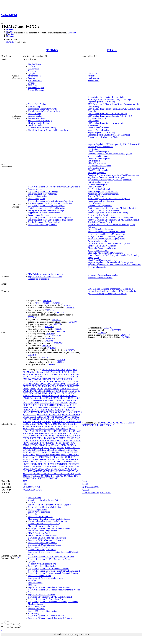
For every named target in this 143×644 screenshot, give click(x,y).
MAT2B (55, 421)
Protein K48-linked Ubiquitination (42, 531)
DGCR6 (26, 391)
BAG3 (54, 377)
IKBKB (50, 410)
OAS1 (41, 431)
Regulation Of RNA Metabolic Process (44, 545)
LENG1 (40, 417)
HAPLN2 (61, 405)
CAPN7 (43, 379)
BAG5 (60, 377)
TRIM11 (40, 457)
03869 (85, 484)
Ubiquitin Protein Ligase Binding (42, 564)
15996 (25, 484)
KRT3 (64, 414)
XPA (25, 473)
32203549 (49, 364)
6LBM (103, 493)
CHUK (41, 386)
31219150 (70, 350)
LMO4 (32, 419)
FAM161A (36, 395)
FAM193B (46, 395)
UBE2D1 (34, 464)
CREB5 (40, 388)
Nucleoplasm (33, 69)
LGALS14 (48, 417)
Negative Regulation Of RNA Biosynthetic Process (49, 559)
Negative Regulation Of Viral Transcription (46, 206)
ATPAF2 (76, 374)
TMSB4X (45, 455)
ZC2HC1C (45, 473)
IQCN (51, 412)
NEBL (67, 426)
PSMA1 (40, 438)
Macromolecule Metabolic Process (42, 526)
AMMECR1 (34, 372)
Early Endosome (35, 80)
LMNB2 (75, 417)
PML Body (32, 85)
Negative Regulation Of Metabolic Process (46, 616)
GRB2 (40, 405)
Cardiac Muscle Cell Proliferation (102, 246)
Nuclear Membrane (36, 90)
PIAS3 (78, 431)
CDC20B (35, 384)
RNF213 (45, 443)
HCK (75, 405)
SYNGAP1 (27, 452)
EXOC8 (72, 393)
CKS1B (55, 386)
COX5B (75, 386)
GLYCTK (50, 403)
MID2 (53, 424)
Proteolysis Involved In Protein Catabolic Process (49, 528)
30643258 (60, 331)
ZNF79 (56, 478)
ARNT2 (48, 374)
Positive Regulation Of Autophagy (42, 194)
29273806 (58, 303)
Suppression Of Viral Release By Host (44, 213)
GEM (25, 403)
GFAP (30, 403)
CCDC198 (56, 381)
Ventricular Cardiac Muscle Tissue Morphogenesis (109, 243)
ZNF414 (51, 476)
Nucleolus (32, 71)
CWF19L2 (54, 388)
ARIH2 (34, 374)
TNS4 (63, 455)
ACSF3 (69, 370)
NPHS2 (85, 425)
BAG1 (48, 377)
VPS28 (59, 471)
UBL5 (47, 469)
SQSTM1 (36, 450)
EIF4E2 (45, 393)
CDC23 (43, 384)
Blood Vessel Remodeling (98, 170)
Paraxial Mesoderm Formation (100, 229)
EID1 (72, 391)
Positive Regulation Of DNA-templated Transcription (50, 220)
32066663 (56, 329)
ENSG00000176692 (90, 487)
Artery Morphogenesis (97, 241)
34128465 (49, 341)
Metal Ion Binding (36, 125)
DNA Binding (34, 106)
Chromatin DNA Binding (98, 128)
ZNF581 (33, 478)
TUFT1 (50, 462)
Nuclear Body (93, 80)
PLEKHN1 (53, 433)
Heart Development (96, 187)
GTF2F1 (53, 405)
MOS (58, 424)
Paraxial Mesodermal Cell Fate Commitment (106, 231)
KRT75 (70, 414)
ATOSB (69, 374)
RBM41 (60, 440)
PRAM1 (60, 436)
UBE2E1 (67, 464)
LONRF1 (45, 419)
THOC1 (32, 455)
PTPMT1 (63, 438)
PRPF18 (76, 436)
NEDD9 (73, 426)
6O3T (108, 493)
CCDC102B (28, 381)
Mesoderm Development (98, 184)
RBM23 (53, 440)
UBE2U (26, 469)
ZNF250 (36, 476)
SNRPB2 (60, 447)
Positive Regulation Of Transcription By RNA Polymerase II (113, 220)
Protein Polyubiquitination (39, 512)
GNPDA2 (64, 403)
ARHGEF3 (61, 372)
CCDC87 (66, 381)
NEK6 (31, 429)
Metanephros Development (99, 156)
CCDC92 (74, 381)
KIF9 (52, 414)
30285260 (46, 357)
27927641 (124, 337)
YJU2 (29, 473)
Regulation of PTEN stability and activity (45, 276)
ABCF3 (52, 370)
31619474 (40, 303)
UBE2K (48, 466)
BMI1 (25, 379)
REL (79, 440)
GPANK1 (73, 403)
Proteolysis (32, 580)
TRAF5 (33, 457)
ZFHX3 (61, 473)
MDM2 (26, 424)
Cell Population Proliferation (100, 189)
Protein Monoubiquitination (39, 575)
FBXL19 (48, 398)
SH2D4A (41, 445)
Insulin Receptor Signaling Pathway (103, 191)
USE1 (74, 469)
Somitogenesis (94, 161)
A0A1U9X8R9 (29, 490)
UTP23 (39, 471)
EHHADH (64, 391)
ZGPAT (78, 473)
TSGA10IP (73, 459)
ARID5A (26, 374)
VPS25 (52, 471)
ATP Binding (33, 613)
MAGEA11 (63, 419)
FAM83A (55, 395)
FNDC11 (69, 398)
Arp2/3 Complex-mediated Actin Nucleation (46, 208)
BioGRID (10, 42)
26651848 (32, 355)
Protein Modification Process (40, 516)
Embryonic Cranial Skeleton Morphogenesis (106, 234)
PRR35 (33, 438)
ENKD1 (52, 393)
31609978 (116, 330)
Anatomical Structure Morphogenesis (103, 194)
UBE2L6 (56, 466)
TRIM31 (71, 457)
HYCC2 (37, 410)
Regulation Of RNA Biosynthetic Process (45, 540)
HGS (40, 407)
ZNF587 (41, 478)
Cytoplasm (32, 73)
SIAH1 (57, 445)
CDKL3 (63, 384)
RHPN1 (26, 443)
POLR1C (74, 433)
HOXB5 (62, 407)
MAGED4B (74, 419)
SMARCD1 (38, 447)
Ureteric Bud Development (99, 158)
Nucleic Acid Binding (37, 104)
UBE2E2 (75, 464)
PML (60, 433)
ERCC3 (65, 393)
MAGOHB (36, 421)
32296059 (49, 303)
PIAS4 (25, 433)
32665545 (59, 312)
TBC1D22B (57, 452)
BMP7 (31, 379)
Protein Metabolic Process (39, 547)
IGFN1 (44, 410)
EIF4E (39, 393)
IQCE (46, 412)
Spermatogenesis (35, 189)
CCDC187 (47, 381)
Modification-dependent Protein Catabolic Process (49, 519)
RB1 (47, 440)
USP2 (25, 471)
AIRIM (26, 372)
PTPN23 (70, 438)
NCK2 (47, 426)
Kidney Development (97, 163)
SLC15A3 (71, 445)
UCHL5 (61, 469)
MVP (33, 426)
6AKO (91, 493)
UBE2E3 (26, 466)
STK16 (61, 450)
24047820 (61, 360)
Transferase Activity (36, 118)
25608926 (47, 301)
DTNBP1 (56, 391)
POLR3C (27, 436)
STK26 (74, 450)
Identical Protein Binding (38, 123)
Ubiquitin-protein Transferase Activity (44, 111)
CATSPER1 (61, 379)
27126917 (56, 319)
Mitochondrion (34, 76)
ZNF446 (67, 476)
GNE (57, 403)
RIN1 (38, 443)
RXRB (72, 443)
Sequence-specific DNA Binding (101, 132)
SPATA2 (76, 447)
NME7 (52, 429)
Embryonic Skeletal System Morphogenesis (106, 239)
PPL (46, 436)
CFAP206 (71, 384)
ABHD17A (60, 370)
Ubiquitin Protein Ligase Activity (42, 128)
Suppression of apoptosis (38, 279)
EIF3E (25, 393)
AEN (75, 370)
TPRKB (75, 455)
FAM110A (27, 395)
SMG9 (46, 447)
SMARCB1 (28, 447)
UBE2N (63, 466)
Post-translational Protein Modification (44, 507)
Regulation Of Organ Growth (100, 222)
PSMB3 (54, 438)
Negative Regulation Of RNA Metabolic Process (48, 568)
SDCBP (33, 445)
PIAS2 (72, 431)
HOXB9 (70, 407)
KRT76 (77, 414)
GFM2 (43, 403)
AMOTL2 (44, 372)
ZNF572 (74, 476)
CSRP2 (47, 388)
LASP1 (33, 417)
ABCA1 (45, 370)
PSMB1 (47, 438)
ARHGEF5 (70, 372)
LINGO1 (68, 417)
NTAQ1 (26, 431)
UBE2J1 (40, 466)
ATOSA (62, 374)
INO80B (26, 412)
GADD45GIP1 (43, 400)
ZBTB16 (36, 473)
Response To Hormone (97, 196)
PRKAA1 (69, 436)
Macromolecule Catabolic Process (42, 535)
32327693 (50, 338)
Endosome (32, 78)
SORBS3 (69, 447)
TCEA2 (66, 452)
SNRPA (53, 447)
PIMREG (39, 433)
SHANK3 (50, 445)
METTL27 (130, 423)
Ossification (93, 149)
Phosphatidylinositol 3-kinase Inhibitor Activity (48, 130)
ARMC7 (41, 374)
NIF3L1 (45, 429)
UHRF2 (68, 469)
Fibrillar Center (34, 64)
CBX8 (69, 379)
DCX (69, 388)
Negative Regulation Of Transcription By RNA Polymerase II (54, 187)
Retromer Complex (36, 87)
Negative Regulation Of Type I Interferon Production (50, 201)
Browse (9, 29)
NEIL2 (26, 429)
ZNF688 (49, 478)
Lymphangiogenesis (96, 168)
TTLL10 (33, 462)
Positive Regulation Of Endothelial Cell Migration (109, 198)
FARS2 (26, 398)
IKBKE (58, 410)
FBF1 (41, 398)
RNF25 (52, 443)
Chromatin (92, 73)
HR (24, 410)
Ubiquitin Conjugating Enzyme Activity (45, 500)
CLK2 (61, 386)
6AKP (96, 493)
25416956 (72, 33)
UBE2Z (41, 469)
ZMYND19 (28, 476)
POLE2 (66, 433)
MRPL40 (65, 424)
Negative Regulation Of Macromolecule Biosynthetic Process (54, 590)
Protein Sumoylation (36, 198)
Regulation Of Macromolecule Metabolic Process (49, 587)
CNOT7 (102, 423)
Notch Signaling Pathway (98, 182)
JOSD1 (63, 412)
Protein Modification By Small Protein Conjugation (50, 505)
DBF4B (63, 388)
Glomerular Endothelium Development (104, 248)
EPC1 (59, 393)
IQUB (57, 412)
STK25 (67, 450)
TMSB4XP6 (55, 455)
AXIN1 (33, 377)
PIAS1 (66, 431)
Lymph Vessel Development (99, 165)
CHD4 (34, 386)
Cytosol (31, 83)
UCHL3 (54, 469)
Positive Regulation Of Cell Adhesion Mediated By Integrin (113, 208)
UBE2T (78, 466)
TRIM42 (34, 459)
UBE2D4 (59, 464)
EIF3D (77, 391)
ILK (72, 410)
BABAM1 (41, 377)
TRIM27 (52, 50)
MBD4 (62, 421)
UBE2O (71, 466)
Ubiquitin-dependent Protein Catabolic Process (48, 521)
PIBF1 (31, 433)
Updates (10, 36)
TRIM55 (58, 459)
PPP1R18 (52, 436)
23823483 (108, 328)
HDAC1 (26, 407)
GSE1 (46, 405)
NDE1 (61, 426)
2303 (84, 481)
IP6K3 (40, 412)
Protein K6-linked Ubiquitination (42, 566)
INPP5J (33, 412)
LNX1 (38, 419)
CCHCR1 (27, 384)
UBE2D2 (42, 464)
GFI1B (36, 403)
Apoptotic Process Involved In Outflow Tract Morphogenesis (113, 175)
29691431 (49, 334)
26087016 (32, 317)
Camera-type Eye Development (101, 215)
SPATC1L (27, 450)
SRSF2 (43, 450)
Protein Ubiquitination (37, 196)
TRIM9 (65, 459)
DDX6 (75, 388)
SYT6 (41, 452)
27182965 (102, 332)
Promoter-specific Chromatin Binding (103, 137)
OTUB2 (52, 431)
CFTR (78, 384)
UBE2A (26, 464)
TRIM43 (42, 459)
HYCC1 (29, 410)
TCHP (25, 455)
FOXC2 (112, 50)
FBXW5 (55, 398)
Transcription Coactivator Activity (42, 109)
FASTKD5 (34, 398)
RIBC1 (33, 443)
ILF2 (68, 410)
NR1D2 (72, 429)
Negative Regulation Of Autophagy (43, 191)
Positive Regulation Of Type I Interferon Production (50, 203)
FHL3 (62, 398)
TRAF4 (26, 457)
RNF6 (58, 443)
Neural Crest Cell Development (101, 201)
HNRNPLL (53, 407)
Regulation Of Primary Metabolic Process (45, 578)
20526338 (51, 348)
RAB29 (33, 440)
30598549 (56, 336)
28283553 (125, 335)
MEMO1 (40, 424)
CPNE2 (26, 388)
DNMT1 (41, 391)
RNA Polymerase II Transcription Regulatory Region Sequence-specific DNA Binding (110, 100)
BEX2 (75, 377)
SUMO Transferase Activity (40, 121)
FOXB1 (77, 398)
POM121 (35, 436)
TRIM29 (63, 457)
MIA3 (47, 424)
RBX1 (67, 440)
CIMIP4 (47, 386)
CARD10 (51, 379)
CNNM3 (68, 386)
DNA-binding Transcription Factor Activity (106, 123)
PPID (41, 436)
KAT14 (78, 412)
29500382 (57, 324)
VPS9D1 (66, 471)
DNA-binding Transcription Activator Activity (107, 113)
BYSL (37, 379)
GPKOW (26, 405)
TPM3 (69, 455)
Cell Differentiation (96, 203)
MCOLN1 (76, 421)
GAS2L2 (54, 400)
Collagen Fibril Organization (100, 206)
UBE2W (33, 469)
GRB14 (34, 405)
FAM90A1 (64, 395)
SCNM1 (26, 445)
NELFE (38, 429)
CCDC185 (38, 381)
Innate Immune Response (38, 215)
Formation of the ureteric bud (100, 278)
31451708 (73, 322)
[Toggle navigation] (2, 23)
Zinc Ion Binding (35, 116)
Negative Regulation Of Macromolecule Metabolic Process (53, 573)
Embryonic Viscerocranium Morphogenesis (106, 236)
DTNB (48, 391)
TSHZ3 (26, 462)
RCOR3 (73, 440)
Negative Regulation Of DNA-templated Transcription (51, 557)
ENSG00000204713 (31, 487)
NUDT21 (34, 431)
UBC (75, 462)
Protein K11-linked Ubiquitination (42, 611)
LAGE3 (26, 417)
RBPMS (92, 425)
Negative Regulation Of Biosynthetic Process (47, 599)
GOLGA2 (111, 423)
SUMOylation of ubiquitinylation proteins (45, 274)
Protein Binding (34, 113)
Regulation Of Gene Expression (41, 594)
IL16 (64, 410)
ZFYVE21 (69, 473)
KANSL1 (71, 412)
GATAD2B (63, 400)
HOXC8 (77, 407)
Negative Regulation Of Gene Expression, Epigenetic (50, 217)
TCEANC (74, 452)
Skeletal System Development (100, 146)
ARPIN (55, 374)
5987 (25, 481)
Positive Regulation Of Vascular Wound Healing (108, 213)
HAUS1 (69, 405)
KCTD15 (32, 414)
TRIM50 (50, 459)
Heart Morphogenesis (97, 172)
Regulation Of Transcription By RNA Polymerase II (109, 180)
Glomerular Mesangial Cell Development (105, 253)
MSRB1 (73, 424)
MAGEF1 (27, 421)
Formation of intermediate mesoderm (103, 275)
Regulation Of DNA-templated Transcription (107, 177)
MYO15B (40, 426)
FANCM (72, 395)
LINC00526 (58, 417)
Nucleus (31, 66)
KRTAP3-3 (120, 423)
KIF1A (47, 414)
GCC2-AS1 (73, 400)
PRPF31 (26, 438)
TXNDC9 (58, 462)
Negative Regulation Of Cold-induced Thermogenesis (110, 262)
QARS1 (26, 440)
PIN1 (45, 433)
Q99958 (85, 490)
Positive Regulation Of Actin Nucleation (45, 222)
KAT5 (25, 414)
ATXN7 (26, 377)
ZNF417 (59, 476)
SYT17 (36, 452)
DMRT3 (33, 391)
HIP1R (45, 407)
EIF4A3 (32, 393)
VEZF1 (46, 471)
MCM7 (69, 421)
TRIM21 (48, 457)
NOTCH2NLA (62, 429)
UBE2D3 (51, 464)
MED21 (33, 424)
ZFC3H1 (54, 473)
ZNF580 (26, 478)
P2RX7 (59, 431)
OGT (46, 431)
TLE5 (38, 455)
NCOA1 (54, 426)
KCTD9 (40, 414)
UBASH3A (67, 462)
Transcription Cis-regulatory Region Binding (107, 97)
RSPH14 (65, 443)
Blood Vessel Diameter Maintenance (103, 260)
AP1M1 (52, 372)
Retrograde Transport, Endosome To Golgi (46, 210)
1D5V (85, 493)
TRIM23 (56, 457)
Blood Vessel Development (99, 151)
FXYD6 (33, 400)
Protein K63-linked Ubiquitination (42, 224)
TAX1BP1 (101, 425)
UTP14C (32, 471)
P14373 (39, 490)
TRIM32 (26, 459)
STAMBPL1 (52, 450)
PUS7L (78, 438)
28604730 (58, 343)
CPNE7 (33, 388)
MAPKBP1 (46, 421)
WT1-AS (74, 471)
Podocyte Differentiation (98, 250)
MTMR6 (26, 426)
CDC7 (49, 384)
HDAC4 (33, 407)
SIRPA (64, 445)
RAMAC (41, 440)
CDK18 (56, 384)
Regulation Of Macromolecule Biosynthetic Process (50, 618)
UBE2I (34, 466)
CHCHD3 (27, 386)
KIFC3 (58, 414)
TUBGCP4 (42, 462)
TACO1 (48, 452)
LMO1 (26, 419)
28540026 (70, 308)
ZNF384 (44, 476)
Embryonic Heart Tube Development (103, 210)
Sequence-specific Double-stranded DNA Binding (109, 135)
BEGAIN (68, 377)
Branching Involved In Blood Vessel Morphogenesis (110, 154)
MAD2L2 (54, 419)
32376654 (50, 310)
